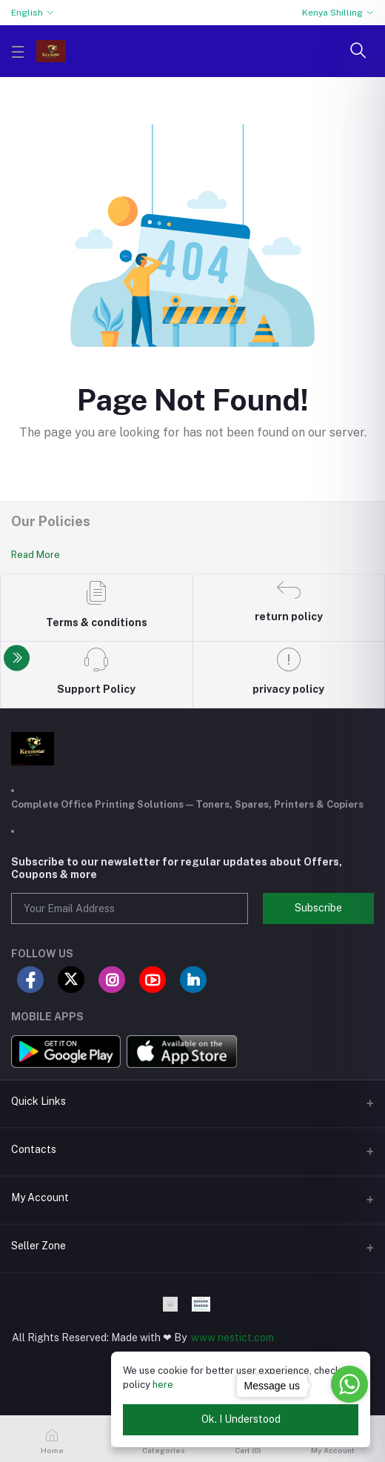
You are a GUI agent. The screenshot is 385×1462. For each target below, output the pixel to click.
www (203, 1337)
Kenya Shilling (332, 12)
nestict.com (244, 1337)
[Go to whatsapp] (349, 1384)
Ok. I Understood (241, 1419)
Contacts (33, 1149)
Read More (35, 554)
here (163, 1384)
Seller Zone (38, 1246)
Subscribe (318, 908)
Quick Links (38, 1101)
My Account (40, 1197)
